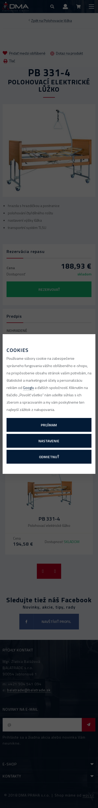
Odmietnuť (49, 456)
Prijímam (49, 425)
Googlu (28, 387)
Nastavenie (48, 441)
